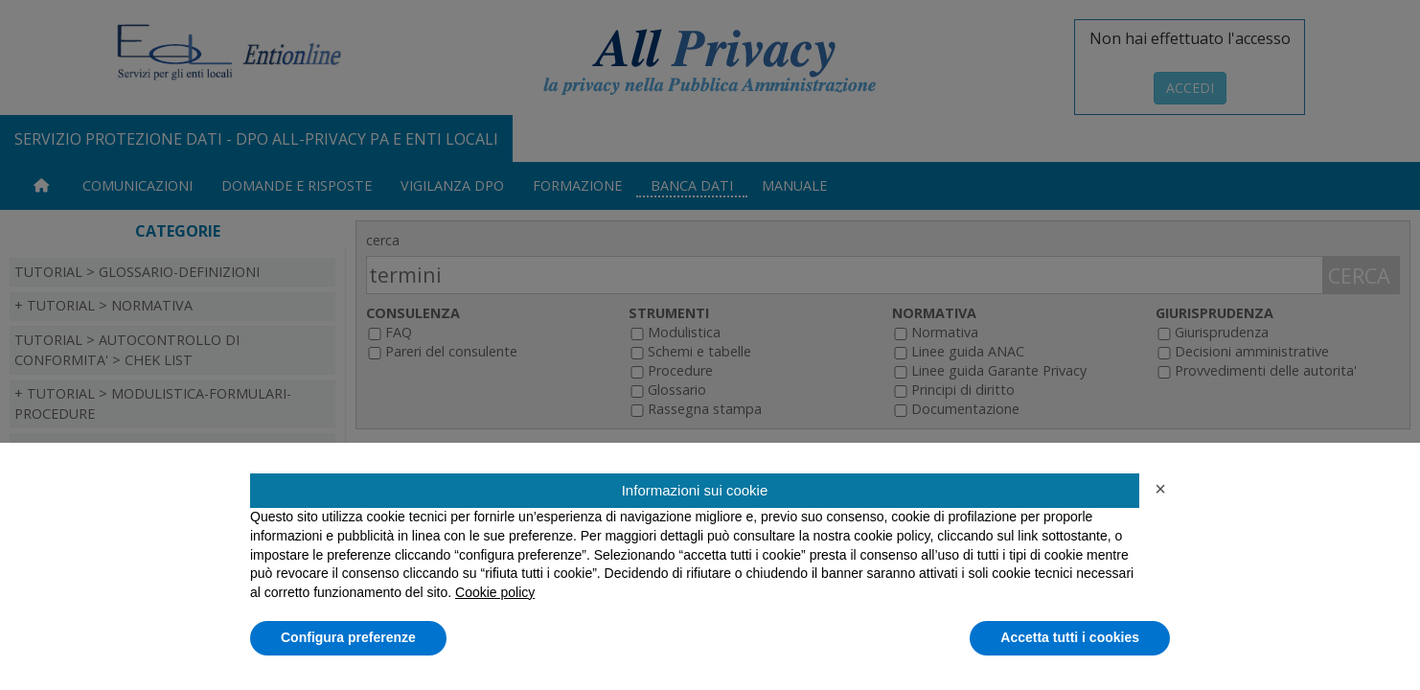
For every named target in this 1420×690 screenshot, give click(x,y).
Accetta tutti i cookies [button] (1069, 637)
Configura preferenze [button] (348, 637)
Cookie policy (495, 592)
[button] (1160, 488)
